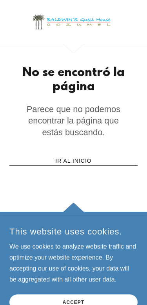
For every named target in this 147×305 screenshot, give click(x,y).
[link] (73, 22)
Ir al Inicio (73, 161)
